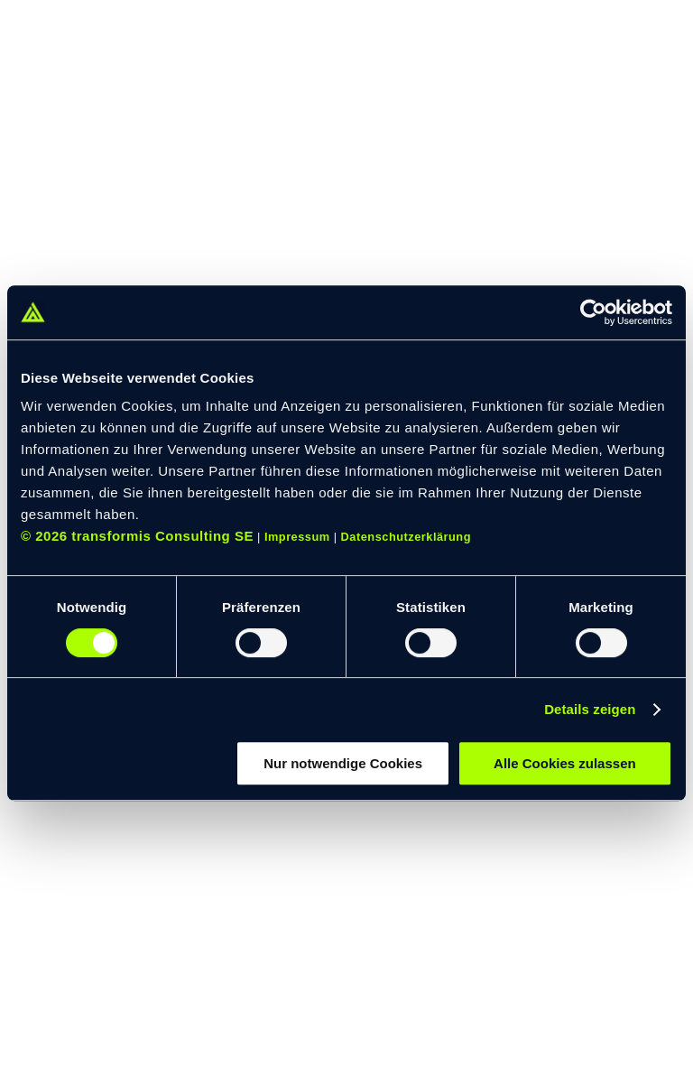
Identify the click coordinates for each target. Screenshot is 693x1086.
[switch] (261, 642)
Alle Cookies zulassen (565, 763)
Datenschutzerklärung (406, 536)
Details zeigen (589, 709)
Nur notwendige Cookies (342, 763)
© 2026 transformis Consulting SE (137, 535)
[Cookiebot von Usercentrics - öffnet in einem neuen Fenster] (593, 312)
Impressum (297, 536)
